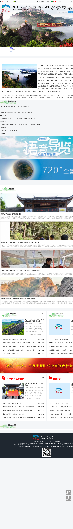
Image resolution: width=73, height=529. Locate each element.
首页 (34, 7)
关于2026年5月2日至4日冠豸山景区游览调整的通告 (34, 320)
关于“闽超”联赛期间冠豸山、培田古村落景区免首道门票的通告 (20, 346)
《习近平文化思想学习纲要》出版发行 (60, 403)
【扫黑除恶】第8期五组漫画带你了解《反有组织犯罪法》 (18, 407)
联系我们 (59, 446)
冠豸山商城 (70, 8)
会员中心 (61, 1)
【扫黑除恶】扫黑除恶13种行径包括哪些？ (14, 414)
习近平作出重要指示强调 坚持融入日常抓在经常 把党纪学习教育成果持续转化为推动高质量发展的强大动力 (32, 417)
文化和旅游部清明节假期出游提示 (59, 339)
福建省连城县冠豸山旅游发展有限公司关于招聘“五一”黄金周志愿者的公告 (23, 350)
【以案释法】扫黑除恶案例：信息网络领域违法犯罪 (17, 410)
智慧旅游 (64, 8)
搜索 (70, 12)
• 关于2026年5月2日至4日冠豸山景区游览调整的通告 (14, 106)
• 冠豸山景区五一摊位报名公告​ (8, 131)
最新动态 (58, 8)
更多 (43, 314)
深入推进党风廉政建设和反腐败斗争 (59, 410)
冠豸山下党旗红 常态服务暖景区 (11, 403)
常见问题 (53, 446)
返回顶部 (68, 499)
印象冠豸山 (52, 8)
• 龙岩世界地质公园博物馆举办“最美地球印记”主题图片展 (16, 112)
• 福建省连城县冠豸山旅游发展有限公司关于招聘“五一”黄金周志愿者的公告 (21, 124)
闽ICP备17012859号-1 (38, 446)
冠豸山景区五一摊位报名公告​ (10, 353)
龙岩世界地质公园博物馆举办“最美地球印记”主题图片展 (18, 343)
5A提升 (46, 7)
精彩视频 (40, 8)
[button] (7, 25)
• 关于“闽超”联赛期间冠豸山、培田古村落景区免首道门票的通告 (18, 118)
